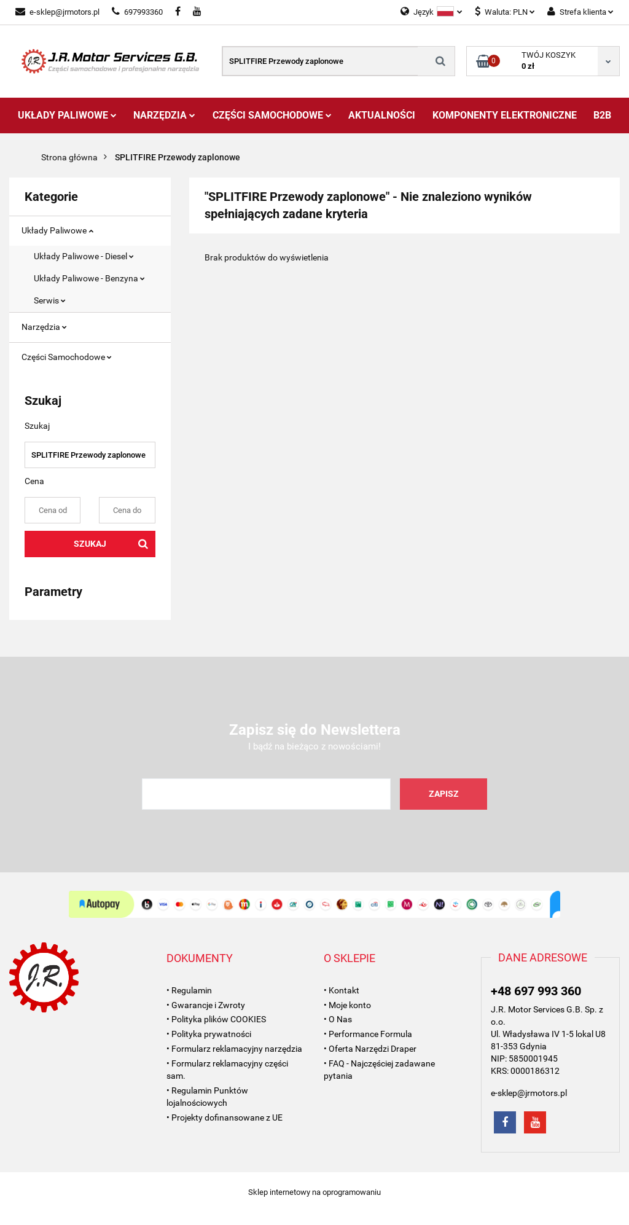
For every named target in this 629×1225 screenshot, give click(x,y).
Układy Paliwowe (67, 115)
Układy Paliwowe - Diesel (84, 256)
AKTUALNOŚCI (381, 115)
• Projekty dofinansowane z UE (224, 1117)
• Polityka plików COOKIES (216, 1019)
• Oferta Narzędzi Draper (370, 1049)
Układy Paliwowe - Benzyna (89, 278)
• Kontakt (341, 990)
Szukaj (90, 544)
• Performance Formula (368, 1034)
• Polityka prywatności (208, 1034)
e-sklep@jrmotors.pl (57, 12)
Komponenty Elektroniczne (504, 115)
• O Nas (338, 1019)
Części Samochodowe (272, 115)
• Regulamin (189, 990)
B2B (602, 115)
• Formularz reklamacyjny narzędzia (234, 1049)
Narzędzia (164, 115)
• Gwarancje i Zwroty (205, 1005)
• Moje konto (347, 1005)
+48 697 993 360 (536, 991)
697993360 (137, 12)
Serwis (50, 300)
